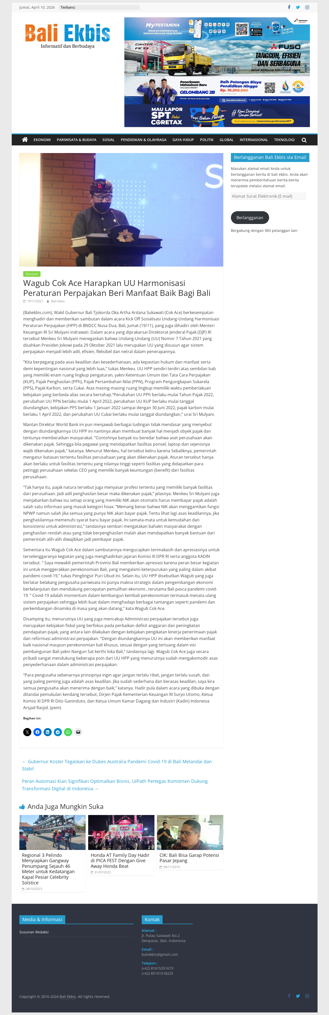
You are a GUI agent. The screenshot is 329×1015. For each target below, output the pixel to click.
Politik (207, 139)
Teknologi (284, 139)
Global (227, 139)
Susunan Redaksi (34, 932)
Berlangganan (249, 217)
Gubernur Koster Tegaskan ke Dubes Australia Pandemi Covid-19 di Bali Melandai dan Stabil (117, 765)
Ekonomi (42, 139)
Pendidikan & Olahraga (143, 139)
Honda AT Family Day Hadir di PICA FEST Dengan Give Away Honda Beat (120, 860)
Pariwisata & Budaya (76, 139)
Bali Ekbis (58, 301)
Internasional (254, 139)
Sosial (108, 139)
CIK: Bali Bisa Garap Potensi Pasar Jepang (189, 858)
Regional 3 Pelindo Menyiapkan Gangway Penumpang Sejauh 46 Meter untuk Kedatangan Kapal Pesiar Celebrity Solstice (48, 869)
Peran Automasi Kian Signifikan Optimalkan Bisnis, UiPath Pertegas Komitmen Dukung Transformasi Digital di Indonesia (115, 785)
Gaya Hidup (183, 139)
